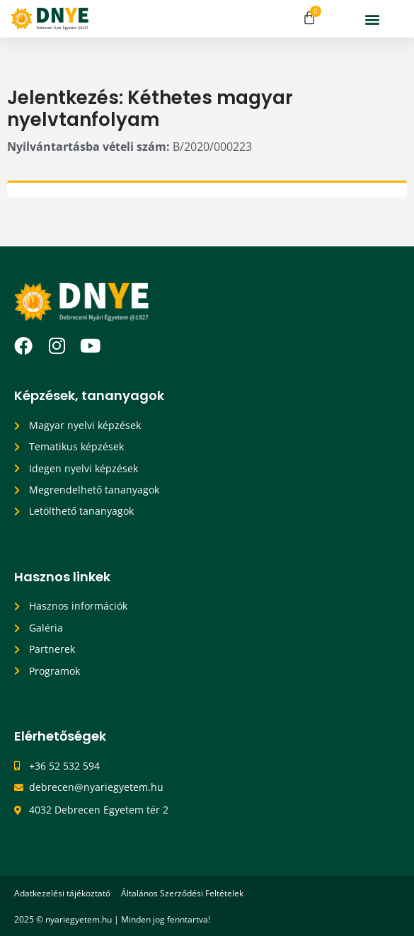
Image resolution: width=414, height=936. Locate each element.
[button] (372, 18)
